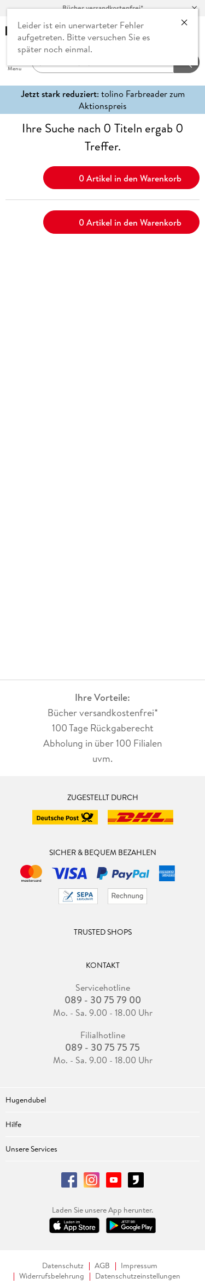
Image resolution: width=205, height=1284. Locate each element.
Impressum (139, 1266)
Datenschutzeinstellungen (137, 1276)
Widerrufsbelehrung (51, 1276)
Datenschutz (63, 1266)
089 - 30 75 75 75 (102, 1047)
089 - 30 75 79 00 (103, 1000)
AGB (102, 1266)
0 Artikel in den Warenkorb (121, 177)
